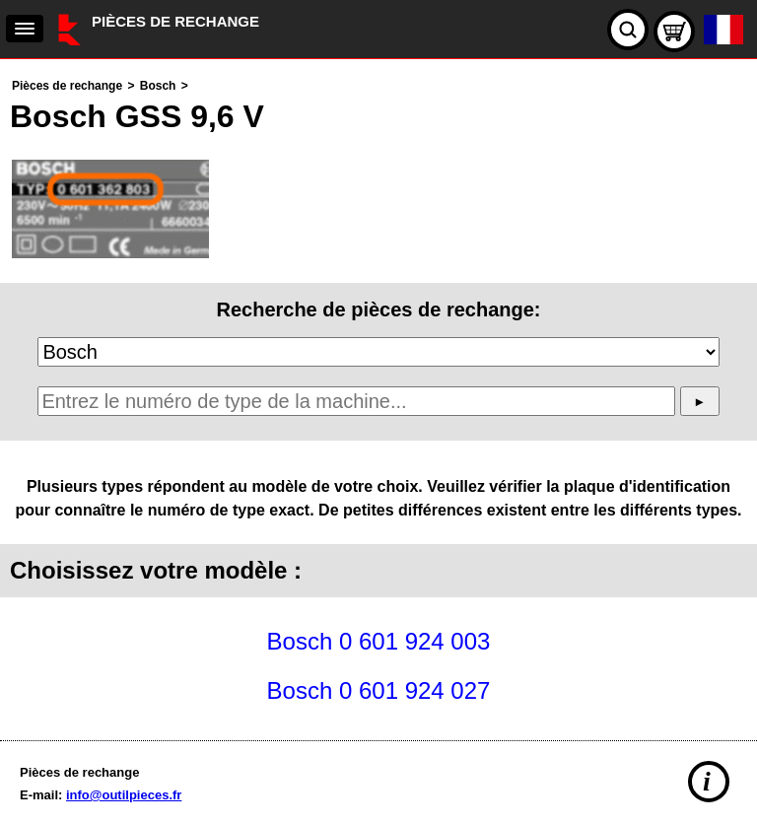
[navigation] (24, 28)
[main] (378, 395)
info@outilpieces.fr (123, 795)
